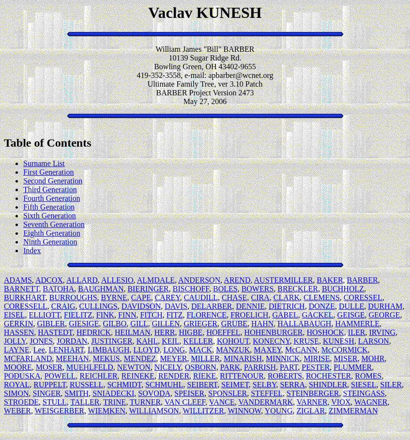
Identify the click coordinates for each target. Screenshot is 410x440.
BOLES (225, 289)
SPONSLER (227, 393)
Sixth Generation (49, 216)
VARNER (312, 402)
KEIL (170, 341)
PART (289, 367)
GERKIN (18, 323)
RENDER (173, 376)
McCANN (301, 350)
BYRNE (114, 297)
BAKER (330, 280)
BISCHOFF (191, 289)
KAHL (147, 341)
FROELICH (249, 315)
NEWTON (134, 367)
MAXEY (267, 350)
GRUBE (234, 323)
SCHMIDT (124, 384)
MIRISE (317, 358)
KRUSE (306, 341)
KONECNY (271, 341)
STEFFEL (267, 393)
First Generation (48, 172)
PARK (230, 367)
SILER (391, 384)
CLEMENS (322, 297)
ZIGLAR (310, 411)
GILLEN (166, 323)
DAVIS (176, 306)
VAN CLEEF (185, 402)
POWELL (60, 376)
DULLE (351, 306)
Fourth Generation (51, 198)
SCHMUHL (164, 384)
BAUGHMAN (100, 289)
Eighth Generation (51, 233)
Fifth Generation (49, 207)
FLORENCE (206, 315)
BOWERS (258, 289)
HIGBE (190, 332)
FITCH (151, 315)
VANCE (222, 402)
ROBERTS (285, 376)
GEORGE (384, 315)
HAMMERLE (357, 323)
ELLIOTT (45, 315)
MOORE (18, 367)
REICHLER (98, 376)
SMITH (76, 393)
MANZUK (233, 350)
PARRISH (260, 367)
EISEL (14, 315)
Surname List (44, 163)
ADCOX (49, 280)
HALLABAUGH (304, 323)
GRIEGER (200, 323)
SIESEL (363, 384)
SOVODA (154, 393)
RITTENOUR (242, 376)
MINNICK (283, 358)
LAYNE (17, 350)
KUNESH (338, 341)
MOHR (372, 358)
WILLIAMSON (154, 411)
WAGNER (370, 402)
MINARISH (243, 358)
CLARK (286, 297)
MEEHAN (72, 358)
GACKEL (318, 315)
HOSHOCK (325, 332)
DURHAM (385, 306)
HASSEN (19, 332)
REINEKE (137, 376)
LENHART (66, 350)
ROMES (368, 376)
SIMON (16, 393)
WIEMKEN (106, 411)
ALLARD (82, 280)
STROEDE (21, 402)
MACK (200, 350)
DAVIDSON (141, 306)
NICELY (167, 367)
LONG (174, 350)
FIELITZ (78, 315)
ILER (356, 332)
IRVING (382, 332)
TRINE (114, 402)
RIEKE (204, 376)
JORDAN (72, 341)
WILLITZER (203, 411)
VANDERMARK (266, 402)
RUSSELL (86, 384)
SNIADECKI (113, 393)
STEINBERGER (313, 393)
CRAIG (63, 306)
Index (32, 250)
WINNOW (244, 411)
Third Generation (50, 189)
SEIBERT (202, 384)
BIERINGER (147, 289)
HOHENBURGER (273, 332)
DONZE (322, 306)
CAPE (141, 297)
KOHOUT (233, 341)
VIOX (340, 402)
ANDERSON (199, 280)
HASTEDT (55, 332)
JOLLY (15, 341)
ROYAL (17, 384)
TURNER (145, 402)
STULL (55, 402)
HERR (164, 332)
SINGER (47, 393)
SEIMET (235, 384)
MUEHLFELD (89, 367)
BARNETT (21, 289)
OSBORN (200, 367)
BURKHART (25, 297)
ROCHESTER (328, 376)
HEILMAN (133, 332)
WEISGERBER (59, 411)
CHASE (234, 297)
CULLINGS (98, 306)
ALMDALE (156, 280)
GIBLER (51, 323)
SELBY (264, 384)
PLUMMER (353, 367)
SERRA (292, 384)
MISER (346, 358)
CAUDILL (201, 297)
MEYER (173, 358)
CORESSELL (25, 306)
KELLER (198, 341)
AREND (237, 280)
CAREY (167, 297)
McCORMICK (344, 350)
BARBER (362, 280)
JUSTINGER (111, 341)
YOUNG (279, 411)
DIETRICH (287, 306)
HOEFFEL (223, 332)
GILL (139, 323)
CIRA (260, 297)
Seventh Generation (54, 224)
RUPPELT (49, 384)
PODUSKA (22, 376)
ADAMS (18, 280)
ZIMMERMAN (353, 411)
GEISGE (351, 315)
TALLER (85, 402)
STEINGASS (364, 393)
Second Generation (52, 181)
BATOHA (59, 289)
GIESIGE (84, 323)
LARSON (373, 341)
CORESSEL (363, 297)
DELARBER (211, 306)
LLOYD (146, 350)
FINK (105, 315)
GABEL (285, 315)
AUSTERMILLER (283, 280)
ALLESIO (117, 280)
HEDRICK (93, 332)
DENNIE (250, 306)
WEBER (17, 411)
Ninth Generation (50, 242)
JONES (41, 341)
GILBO (114, 323)
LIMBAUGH (108, 350)
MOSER (49, 367)
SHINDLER (328, 384)
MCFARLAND (28, 358)
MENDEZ (140, 358)
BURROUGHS (73, 297)
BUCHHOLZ (343, 289)
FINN (127, 315)
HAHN (262, 323)
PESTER (316, 367)
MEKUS (106, 358)
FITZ (175, 315)
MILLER (205, 358)
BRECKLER (297, 289)
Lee (39, 350)
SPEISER (189, 393)
